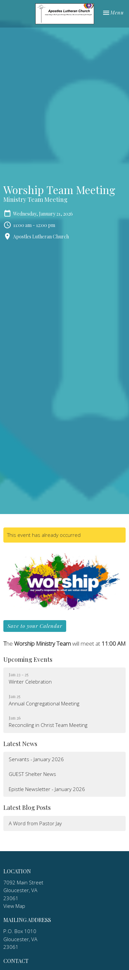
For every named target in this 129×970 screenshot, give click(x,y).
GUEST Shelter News (32, 774)
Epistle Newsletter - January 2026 (47, 789)
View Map (14, 906)
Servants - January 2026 (36, 759)
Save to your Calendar (34, 625)
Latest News (20, 744)
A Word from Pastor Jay (35, 823)
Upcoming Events (27, 659)
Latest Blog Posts (27, 807)
